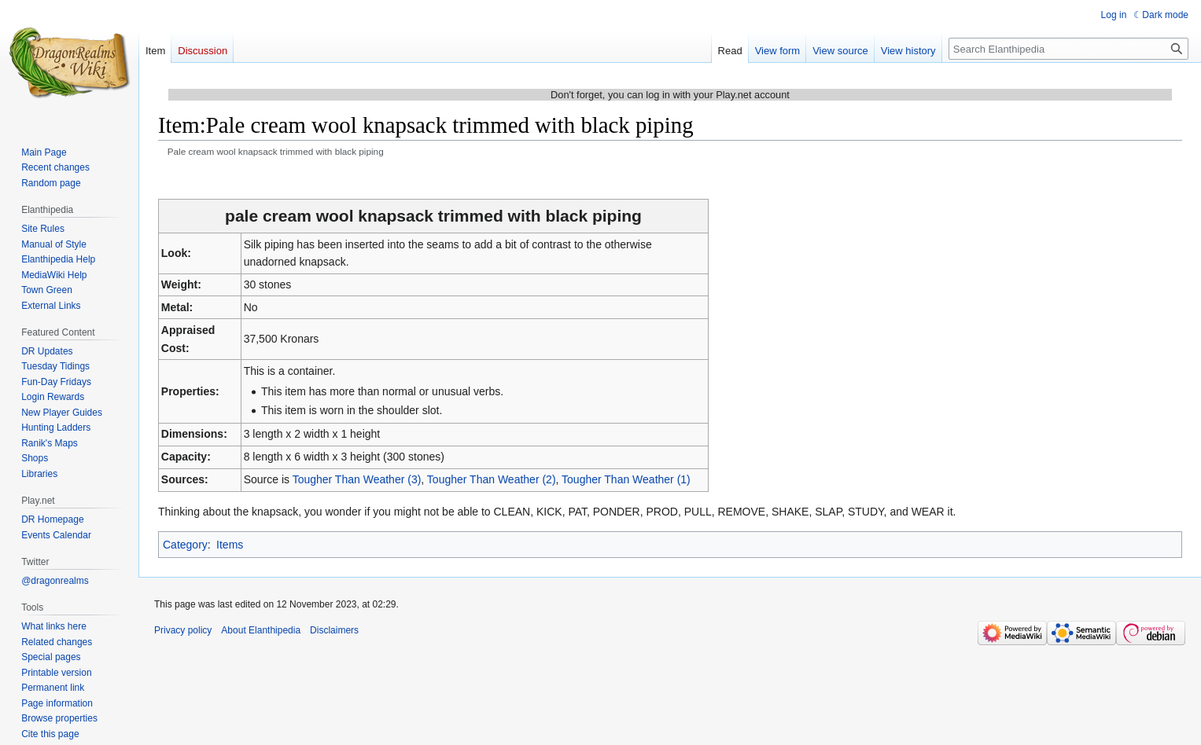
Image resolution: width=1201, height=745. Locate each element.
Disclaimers (334, 630)
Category (185, 544)
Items (229, 544)
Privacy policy (183, 630)
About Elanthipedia (260, 630)
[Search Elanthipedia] (1068, 49)
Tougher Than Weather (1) (626, 479)
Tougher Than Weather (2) (491, 479)
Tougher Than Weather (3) (357, 479)
